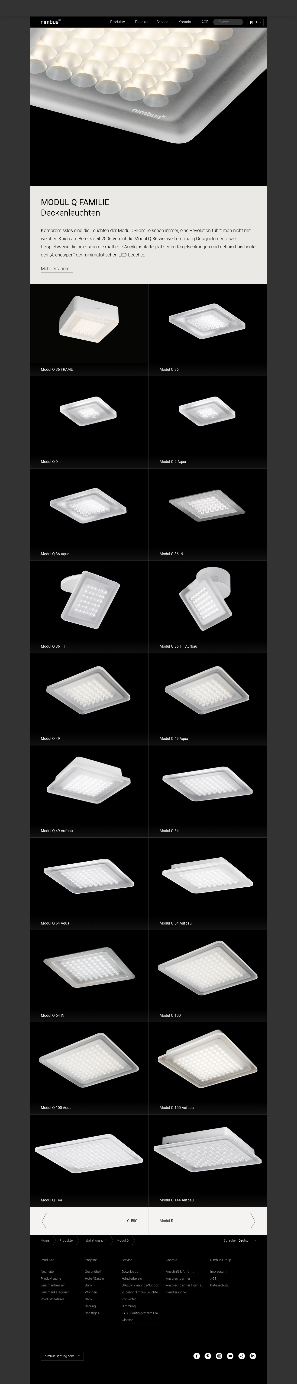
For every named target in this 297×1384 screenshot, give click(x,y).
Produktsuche (51, 1279)
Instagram (219, 1356)
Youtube (230, 1356)
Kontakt (184, 22)
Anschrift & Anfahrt (180, 1272)
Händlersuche (176, 1292)
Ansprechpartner (178, 1279)
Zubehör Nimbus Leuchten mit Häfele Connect (141, 1292)
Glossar (127, 1320)
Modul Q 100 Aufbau (177, 1107)
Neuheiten (48, 1272)
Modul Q (123, 1241)
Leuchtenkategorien (55, 1292)
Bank (88, 1299)
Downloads (130, 1272)
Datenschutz (219, 1285)
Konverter (129, 1299)
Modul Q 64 (169, 831)
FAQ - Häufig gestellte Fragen (141, 1313)
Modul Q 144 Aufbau (177, 1200)
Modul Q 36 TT (53, 646)
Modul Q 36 (169, 369)
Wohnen (91, 1292)
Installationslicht (95, 1241)
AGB (205, 22)
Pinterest (207, 1356)
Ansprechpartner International (185, 1285)
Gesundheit (93, 1272)
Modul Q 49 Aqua (174, 738)
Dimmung (129, 1306)
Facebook (196, 1356)
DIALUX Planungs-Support (141, 1285)
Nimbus (35, 19)
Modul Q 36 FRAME (57, 369)
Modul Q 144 (51, 1200)
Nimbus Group (220, 1260)
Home (45, 1241)
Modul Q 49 (50, 738)
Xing (241, 1356)
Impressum (218, 1272)
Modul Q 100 (170, 1015)
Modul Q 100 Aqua (56, 1107)
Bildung (90, 1306)
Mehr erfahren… (57, 268)
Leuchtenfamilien (53, 1285)
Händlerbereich (133, 1279)
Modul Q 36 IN (171, 554)
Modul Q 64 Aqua (55, 923)
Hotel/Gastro (94, 1279)
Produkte (117, 22)
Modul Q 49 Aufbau (57, 831)
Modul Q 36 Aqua (55, 554)
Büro (88, 1285)
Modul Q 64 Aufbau (176, 923)
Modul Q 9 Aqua (173, 461)
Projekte (141, 22)
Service (162, 22)
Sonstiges (92, 1313)
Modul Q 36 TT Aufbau (178, 646)
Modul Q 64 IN (52, 1015)
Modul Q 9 (49, 461)
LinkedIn (252, 1356)
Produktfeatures (53, 1299)
